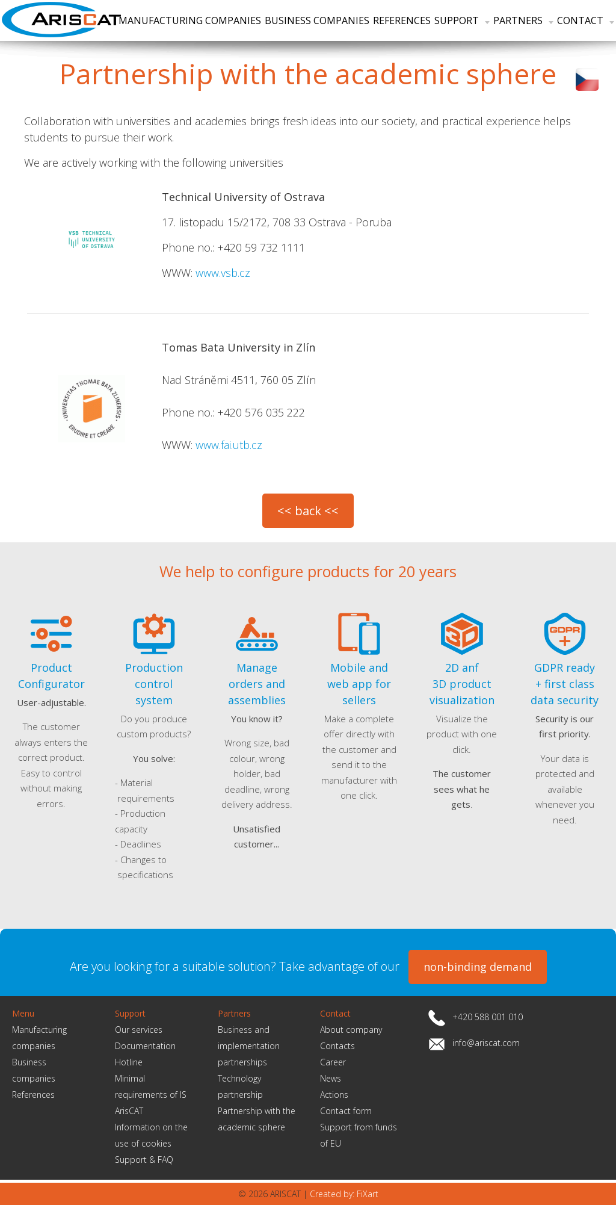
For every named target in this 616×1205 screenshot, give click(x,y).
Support (462, 20)
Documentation (145, 1046)
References (402, 20)
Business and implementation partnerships (249, 1046)
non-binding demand (478, 966)
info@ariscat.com (486, 1043)
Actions (334, 1094)
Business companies (317, 20)
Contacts (337, 1046)
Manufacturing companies (190, 20)
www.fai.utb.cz (229, 445)
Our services (138, 1029)
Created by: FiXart (344, 1194)
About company (351, 1029)
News (330, 1078)
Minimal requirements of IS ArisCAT (150, 1095)
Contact (585, 20)
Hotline (129, 1062)
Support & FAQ (144, 1159)
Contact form (346, 1111)
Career (333, 1062)
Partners (523, 20)
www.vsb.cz (223, 272)
